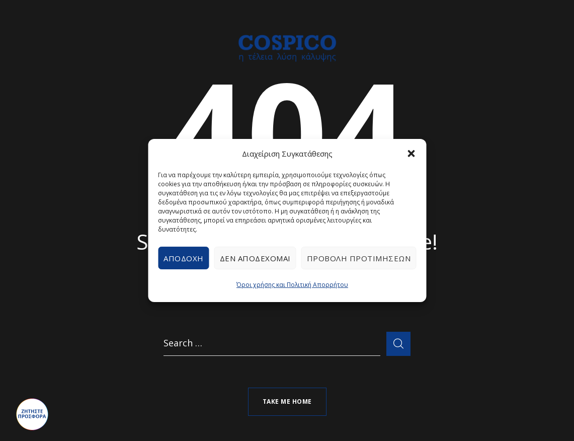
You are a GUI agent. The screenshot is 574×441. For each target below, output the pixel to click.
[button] (411, 154)
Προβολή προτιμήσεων (359, 258)
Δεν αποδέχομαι (255, 258)
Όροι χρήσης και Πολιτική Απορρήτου (292, 284)
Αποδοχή (183, 258)
